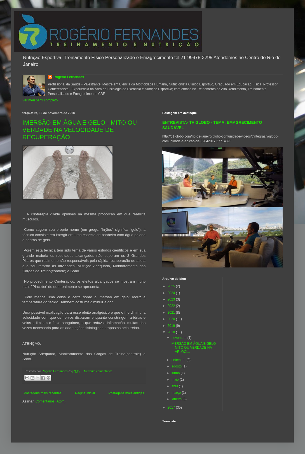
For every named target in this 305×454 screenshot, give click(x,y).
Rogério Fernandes (68, 77)
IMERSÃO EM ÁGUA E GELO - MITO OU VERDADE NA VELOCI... (194, 348)
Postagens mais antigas (126, 393)
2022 (172, 306)
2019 (172, 326)
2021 (172, 313)
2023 (172, 299)
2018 (172, 332)
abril (175, 386)
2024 (172, 293)
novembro (179, 338)
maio (176, 379)
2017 (172, 407)
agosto (177, 366)
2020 (172, 319)
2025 (172, 286)
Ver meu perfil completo (40, 100)
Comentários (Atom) (50, 401)
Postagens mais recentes (43, 393)
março (177, 393)
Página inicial (85, 393)
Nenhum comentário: (98, 371)
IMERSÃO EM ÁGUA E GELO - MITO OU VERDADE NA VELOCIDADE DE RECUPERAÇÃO (79, 130)
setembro (179, 360)
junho (176, 373)
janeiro (177, 399)
